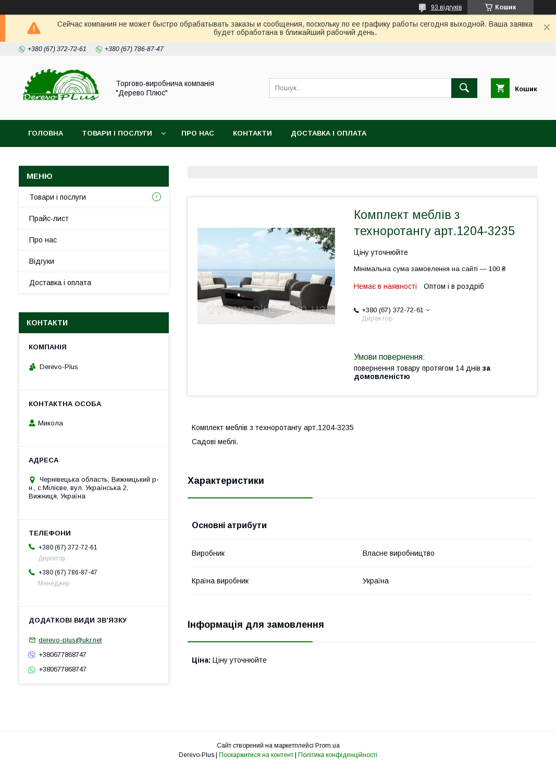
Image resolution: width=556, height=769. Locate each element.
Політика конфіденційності (337, 755)
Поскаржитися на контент (256, 755)
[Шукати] (464, 88)
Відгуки (41, 261)
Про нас (197, 133)
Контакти (252, 133)
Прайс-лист (49, 218)
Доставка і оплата (328, 133)
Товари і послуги (117, 133)
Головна (45, 133)
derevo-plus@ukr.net (70, 640)
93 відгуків (446, 7)
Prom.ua (327, 745)
